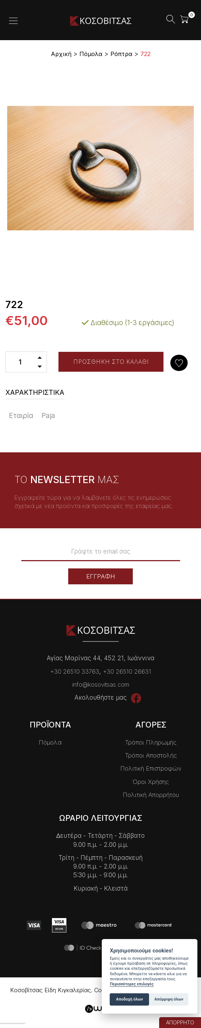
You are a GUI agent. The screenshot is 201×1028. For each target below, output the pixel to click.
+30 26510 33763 (74, 671)
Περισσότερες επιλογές (131, 984)
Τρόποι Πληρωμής (150, 742)
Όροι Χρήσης (150, 781)
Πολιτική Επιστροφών (151, 768)
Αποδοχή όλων (129, 999)
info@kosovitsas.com (100, 684)
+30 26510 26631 (127, 671)
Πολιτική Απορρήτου (151, 794)
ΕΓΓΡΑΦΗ (100, 576)
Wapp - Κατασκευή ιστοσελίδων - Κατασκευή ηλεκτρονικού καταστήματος (100, 1009)
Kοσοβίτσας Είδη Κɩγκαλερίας (100, 21)
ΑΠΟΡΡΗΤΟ (180, 1022)
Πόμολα (50, 742)
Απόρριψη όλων (168, 999)
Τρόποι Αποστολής (151, 755)
